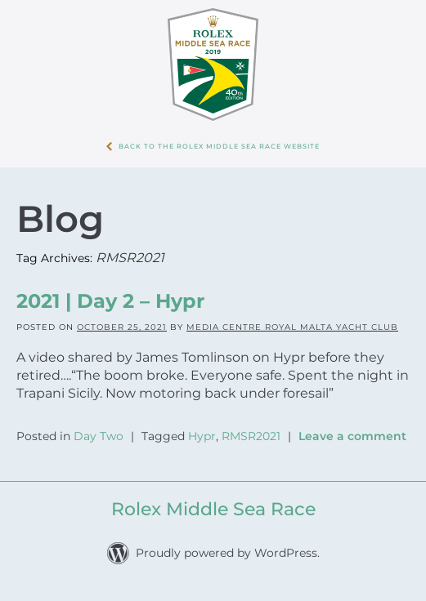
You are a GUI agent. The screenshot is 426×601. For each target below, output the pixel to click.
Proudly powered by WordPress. (228, 552)
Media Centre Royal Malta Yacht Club (292, 327)
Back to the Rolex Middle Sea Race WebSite (219, 146)
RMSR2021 (251, 436)
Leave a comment (352, 436)
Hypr (202, 436)
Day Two (98, 436)
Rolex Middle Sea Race (213, 509)
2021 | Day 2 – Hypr (110, 301)
